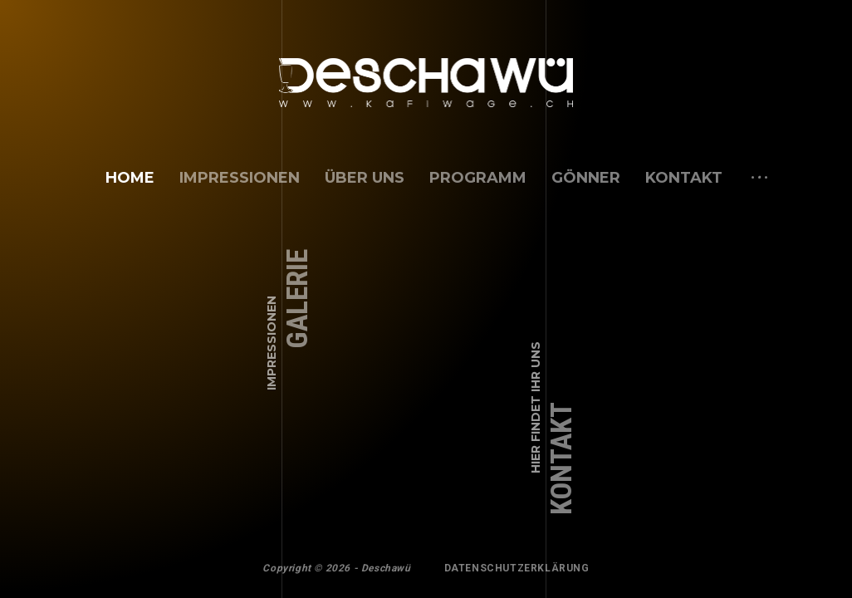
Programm (477, 178)
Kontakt (683, 178)
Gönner (585, 178)
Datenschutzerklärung (517, 568)
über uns (364, 178)
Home (129, 178)
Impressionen (239, 178)
